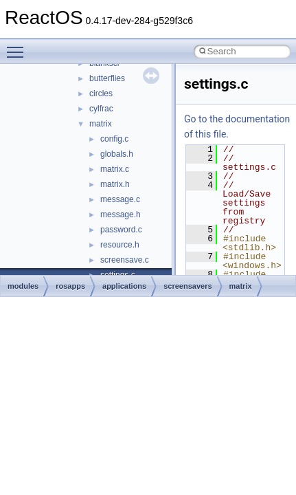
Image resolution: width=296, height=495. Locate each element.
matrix (100, 124)
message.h (120, 214)
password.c (121, 229)
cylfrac (101, 108)
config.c (114, 139)
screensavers (187, 286)
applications (124, 286)
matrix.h (115, 184)
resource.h (119, 245)
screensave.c (124, 260)
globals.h (116, 154)
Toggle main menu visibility (18, 46)
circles (101, 93)
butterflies (107, 78)
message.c (120, 199)
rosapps (70, 286)
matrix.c (114, 169)
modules (23, 286)
